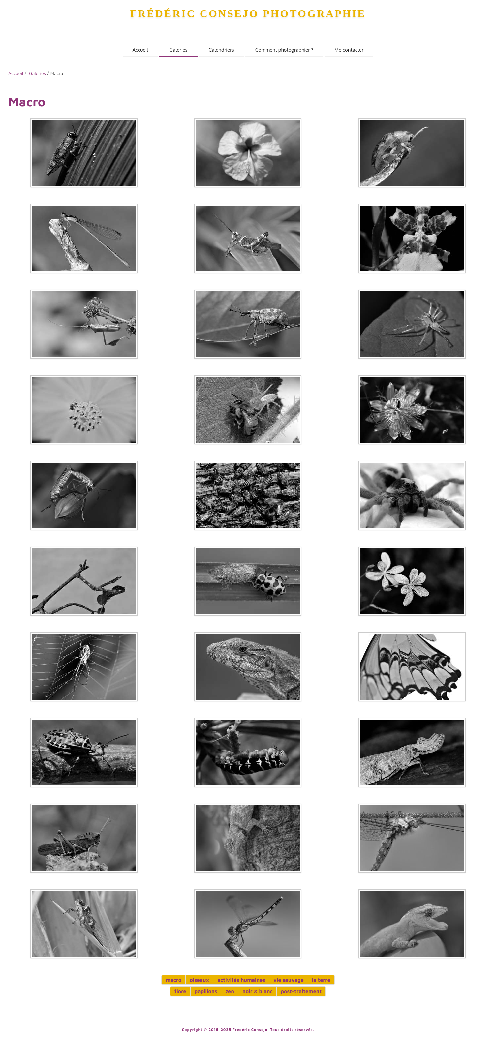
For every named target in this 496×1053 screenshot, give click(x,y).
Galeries (178, 50)
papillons (206, 991)
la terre (321, 980)
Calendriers (221, 50)
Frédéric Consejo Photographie (248, 13)
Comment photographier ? (284, 50)
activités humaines (241, 980)
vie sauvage (288, 980)
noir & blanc (257, 991)
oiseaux (199, 980)
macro (173, 980)
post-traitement (301, 991)
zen (229, 991)
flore (180, 991)
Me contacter (349, 50)
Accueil (140, 50)
